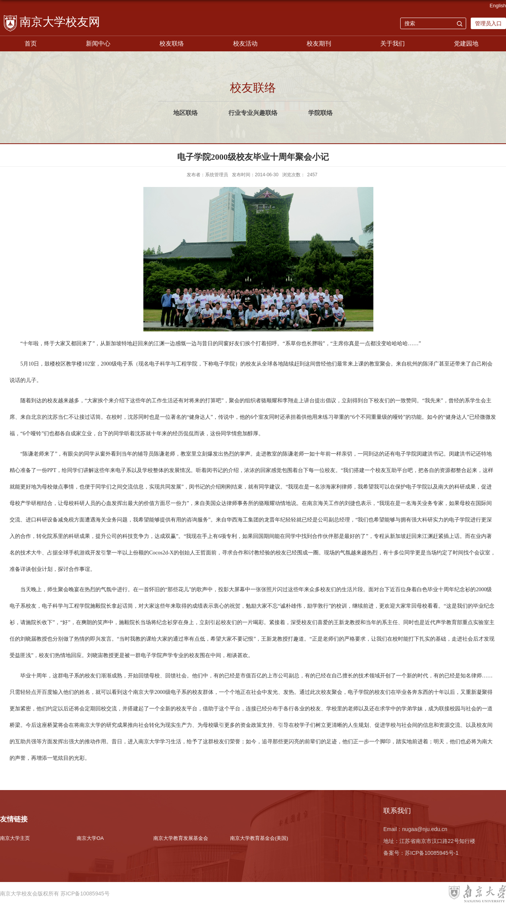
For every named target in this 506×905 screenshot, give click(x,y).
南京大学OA (90, 838)
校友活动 (245, 43)
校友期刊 (319, 43)
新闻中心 (98, 43)
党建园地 (466, 43)
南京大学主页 (15, 838)
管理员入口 (488, 23)
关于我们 (392, 43)
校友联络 (171, 43)
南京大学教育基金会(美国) (259, 838)
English (498, 5)
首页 (31, 43)
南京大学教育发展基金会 (180, 838)
